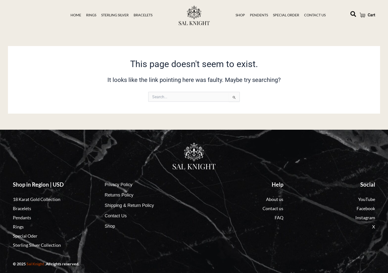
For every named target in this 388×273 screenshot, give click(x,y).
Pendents (259, 15)
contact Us (315, 15)
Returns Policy (119, 195)
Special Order (286, 15)
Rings (91, 15)
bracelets (143, 15)
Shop (240, 15)
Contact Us (116, 215)
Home (76, 15)
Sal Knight (35, 263)
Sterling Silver (115, 15)
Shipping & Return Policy (129, 205)
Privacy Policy (118, 184)
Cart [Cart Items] (366, 15)
